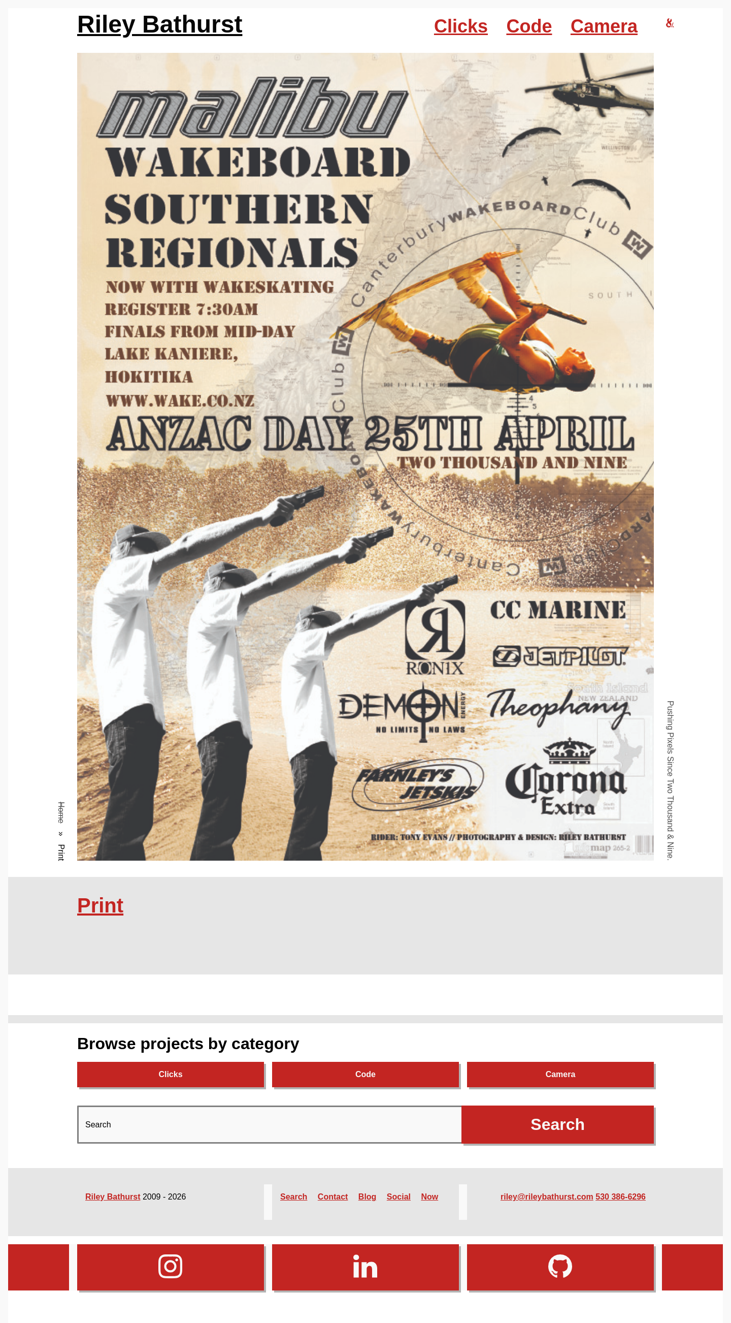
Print (100, 905)
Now (429, 1196)
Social (399, 1196)
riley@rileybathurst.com (547, 1196)
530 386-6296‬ (620, 1196)
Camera (604, 26)
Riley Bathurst (159, 24)
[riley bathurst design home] (670, 23)
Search (293, 1196)
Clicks (461, 26)
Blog (367, 1196)
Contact (333, 1196)
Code (529, 26)
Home (61, 813)
